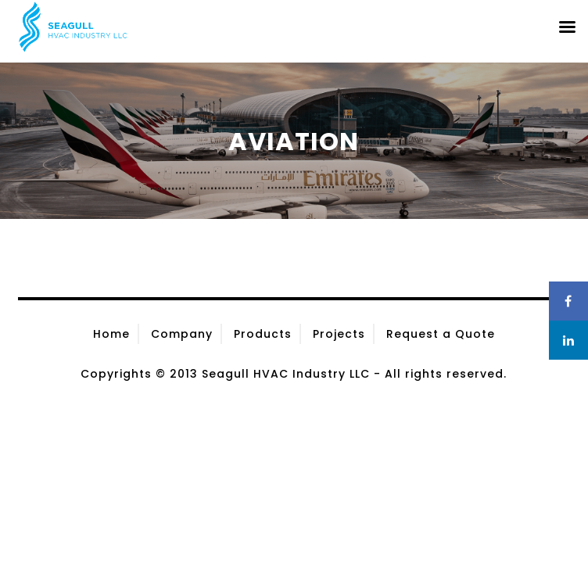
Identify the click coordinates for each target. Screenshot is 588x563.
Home (111, 334)
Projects (339, 334)
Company (182, 334)
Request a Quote (440, 334)
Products (263, 334)
